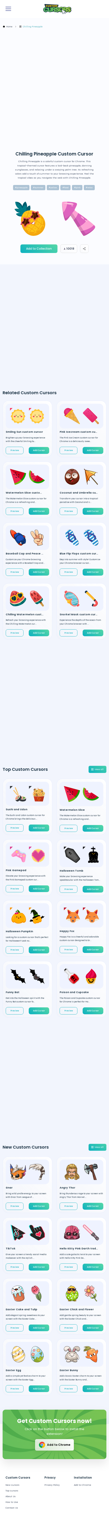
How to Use (11, 1502)
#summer (38, 187)
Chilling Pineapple (31, 27)
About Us (10, 1496)
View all (97, 769)
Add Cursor (39, 450)
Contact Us (11, 1507)
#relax (89, 187)
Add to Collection (39, 249)
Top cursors (11, 1490)
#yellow (53, 187)
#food (65, 187)
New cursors (12, 1484)
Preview (14, 450)
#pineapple (21, 187)
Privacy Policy (52, 1484)
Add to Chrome (54, 1445)
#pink (77, 187)
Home (7, 27)
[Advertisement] (54, 89)
